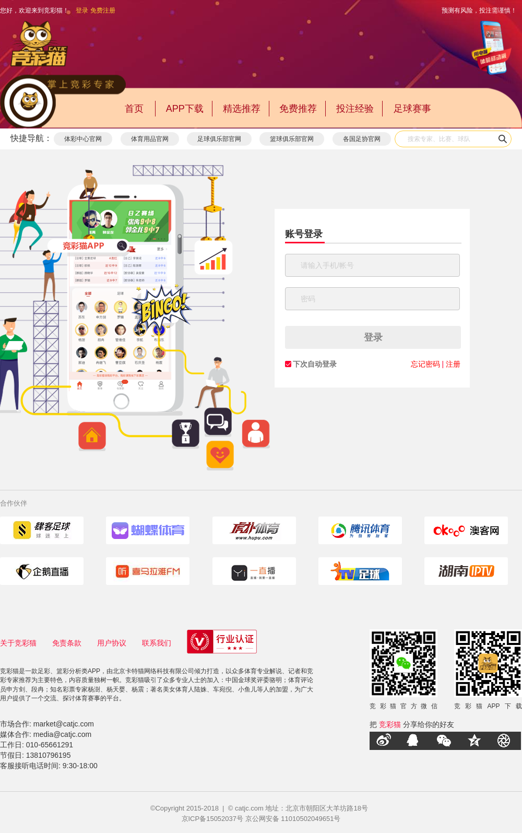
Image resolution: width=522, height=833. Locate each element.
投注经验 (355, 108)
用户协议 (111, 643)
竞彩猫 (390, 724)
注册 (453, 364)
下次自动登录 (315, 364)
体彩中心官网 (83, 139)
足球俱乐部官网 (219, 139)
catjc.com (249, 808)
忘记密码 (425, 364)
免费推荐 (298, 108)
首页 (134, 108)
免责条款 (66, 643)
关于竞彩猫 (18, 643)
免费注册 (102, 10)
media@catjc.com (62, 734)
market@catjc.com (63, 724)
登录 (82, 10)
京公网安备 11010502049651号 (293, 819)
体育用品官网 (150, 139)
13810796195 (48, 755)
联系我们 (156, 643)
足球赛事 (412, 108)
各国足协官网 (362, 139)
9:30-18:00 (80, 765)
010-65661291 (49, 745)
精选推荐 (241, 108)
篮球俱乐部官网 (292, 139)
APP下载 (185, 108)
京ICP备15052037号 (213, 819)
